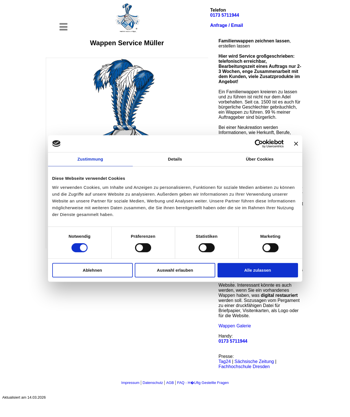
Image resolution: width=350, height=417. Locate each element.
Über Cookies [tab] (260, 159)
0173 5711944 (224, 15)
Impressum (130, 383)
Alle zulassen (257, 270)
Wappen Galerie (234, 325)
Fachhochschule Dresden (243, 366)
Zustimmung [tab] (90, 159)
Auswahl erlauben (175, 270)
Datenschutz (153, 383)
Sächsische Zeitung (254, 361)
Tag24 (224, 361)
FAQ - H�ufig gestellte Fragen (203, 383)
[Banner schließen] (296, 144)
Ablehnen (92, 270)
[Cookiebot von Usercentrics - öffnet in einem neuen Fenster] (259, 143)
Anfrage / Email (226, 25)
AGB (170, 383)
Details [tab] (175, 159)
